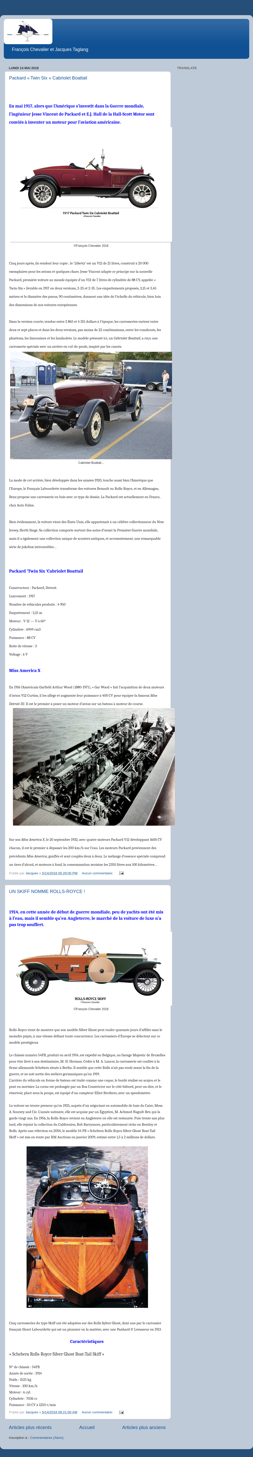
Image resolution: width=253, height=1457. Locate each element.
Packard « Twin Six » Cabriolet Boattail (48, 77)
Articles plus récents (30, 1427)
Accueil (87, 1427)
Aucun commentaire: (98, 873)
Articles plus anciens (144, 1427)
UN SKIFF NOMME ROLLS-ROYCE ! (47, 891)
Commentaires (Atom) (47, 1438)
